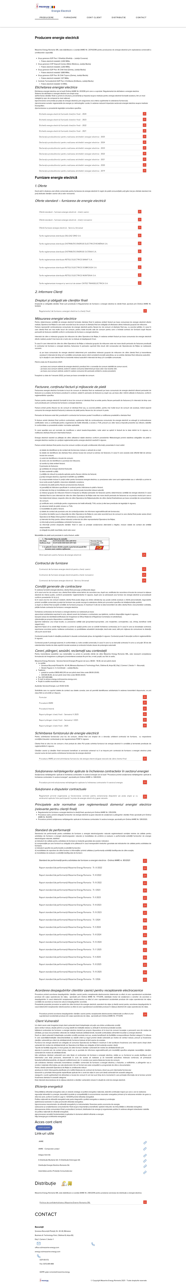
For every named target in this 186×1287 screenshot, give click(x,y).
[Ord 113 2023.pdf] (139, 235)
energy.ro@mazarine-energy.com (64, 679)
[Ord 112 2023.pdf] (139, 275)
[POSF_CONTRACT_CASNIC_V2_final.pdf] (144, 569)
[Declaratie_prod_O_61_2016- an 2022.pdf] (144, 154)
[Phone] (38, 1256)
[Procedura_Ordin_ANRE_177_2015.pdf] (145, 1015)
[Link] (145, 1142)
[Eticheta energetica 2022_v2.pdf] (144, 125)
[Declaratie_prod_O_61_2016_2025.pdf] (144, 137)
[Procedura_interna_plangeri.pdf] (144, 709)
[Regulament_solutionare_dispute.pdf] (145, 797)
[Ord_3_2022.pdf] (144, 759)
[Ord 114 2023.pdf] (139, 251)
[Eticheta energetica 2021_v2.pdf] (144, 131)
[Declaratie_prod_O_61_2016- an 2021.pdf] (144, 159)
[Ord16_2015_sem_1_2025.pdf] (144, 720)
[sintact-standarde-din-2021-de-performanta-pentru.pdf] (145, 861)
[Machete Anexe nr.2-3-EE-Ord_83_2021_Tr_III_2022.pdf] (145, 876)
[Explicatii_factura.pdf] (144, 555)
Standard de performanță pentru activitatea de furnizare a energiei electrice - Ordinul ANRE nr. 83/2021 (84, 860)
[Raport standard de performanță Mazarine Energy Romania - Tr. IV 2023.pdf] (145, 913)
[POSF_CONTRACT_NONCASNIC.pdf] (144, 575)
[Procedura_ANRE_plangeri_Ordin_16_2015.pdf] (144, 703)
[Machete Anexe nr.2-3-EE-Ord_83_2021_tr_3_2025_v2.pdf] (145, 965)
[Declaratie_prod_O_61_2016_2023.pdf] (144, 148)
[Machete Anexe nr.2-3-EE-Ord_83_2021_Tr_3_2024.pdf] (145, 935)
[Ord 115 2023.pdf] (139, 243)
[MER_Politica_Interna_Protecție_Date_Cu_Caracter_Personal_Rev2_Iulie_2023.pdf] (145, 1202)
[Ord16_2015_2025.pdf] (144, 726)
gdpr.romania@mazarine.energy (57, 1272)
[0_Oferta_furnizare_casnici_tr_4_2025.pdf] (139, 212)
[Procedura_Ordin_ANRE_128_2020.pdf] (145, 782)
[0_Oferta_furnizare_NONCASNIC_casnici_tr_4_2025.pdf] (139, 220)
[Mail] (38, 1243)
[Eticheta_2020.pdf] (144, 165)
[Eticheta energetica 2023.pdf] (144, 119)
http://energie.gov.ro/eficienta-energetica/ (51, 1116)
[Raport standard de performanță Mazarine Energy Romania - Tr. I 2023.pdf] (145, 891)
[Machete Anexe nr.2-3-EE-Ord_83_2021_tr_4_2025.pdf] (145, 972)
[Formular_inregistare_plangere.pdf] (144, 697)
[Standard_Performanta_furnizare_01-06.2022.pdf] (145, 868)
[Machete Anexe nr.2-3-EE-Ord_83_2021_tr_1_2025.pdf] (145, 950)
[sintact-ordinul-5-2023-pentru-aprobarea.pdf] (145, 311)
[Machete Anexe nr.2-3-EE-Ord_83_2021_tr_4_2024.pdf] (145, 943)
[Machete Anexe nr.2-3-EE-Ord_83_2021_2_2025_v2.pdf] (145, 958)
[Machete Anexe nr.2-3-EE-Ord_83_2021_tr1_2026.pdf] (145, 980)
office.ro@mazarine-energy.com (47, 1247)
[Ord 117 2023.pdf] (139, 283)
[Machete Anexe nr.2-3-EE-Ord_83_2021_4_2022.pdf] (145, 883)
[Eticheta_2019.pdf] (144, 171)
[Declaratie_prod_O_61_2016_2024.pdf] (144, 142)
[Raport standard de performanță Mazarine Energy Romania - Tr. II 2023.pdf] (145, 898)
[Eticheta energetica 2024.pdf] (144, 114)
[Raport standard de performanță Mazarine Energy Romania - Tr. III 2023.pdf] (145, 905)
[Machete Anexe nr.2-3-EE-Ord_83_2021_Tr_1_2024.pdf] (145, 920)
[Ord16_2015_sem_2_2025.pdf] (144, 714)
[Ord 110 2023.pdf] (139, 259)
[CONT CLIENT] (44, 1127)
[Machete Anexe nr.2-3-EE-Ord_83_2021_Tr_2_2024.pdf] (145, 928)
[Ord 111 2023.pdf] (139, 267)
